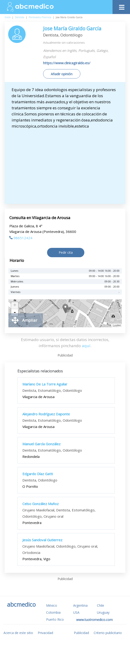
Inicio (7, 17)
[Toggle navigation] (121, 6)
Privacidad (45, 633)
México (51, 605)
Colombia (53, 612)
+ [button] (14, 305)
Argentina (80, 605)
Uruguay (103, 612)
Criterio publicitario (108, 633)
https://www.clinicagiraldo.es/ (66, 63)
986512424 (20, 237)
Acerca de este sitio (18, 633)
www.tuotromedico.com (94, 619)
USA (76, 612)
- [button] (14, 312)
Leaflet (117, 325)
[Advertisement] (67, 164)
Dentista (19, 17)
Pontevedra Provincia (40, 17)
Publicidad (81, 633)
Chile (100, 605)
